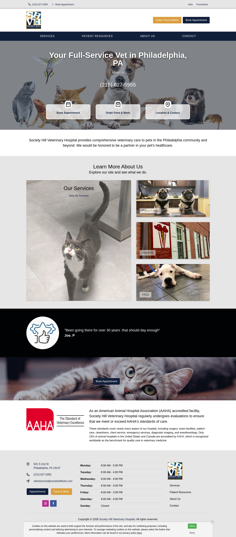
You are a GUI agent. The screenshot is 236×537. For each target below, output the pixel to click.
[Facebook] (53, 503)
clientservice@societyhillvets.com (53, 481)
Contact (189, 36)
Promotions (202, 4)
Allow (192, 526)
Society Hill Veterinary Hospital (117, 519)
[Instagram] (45, 503)
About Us (147, 36)
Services (47, 36)
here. (139, 533)
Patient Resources (97, 36)
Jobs (190, 4)
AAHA (180, 436)
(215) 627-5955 (118, 85)
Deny (192, 532)
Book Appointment (196, 20)
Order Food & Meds (167, 20)
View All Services (79, 195)
